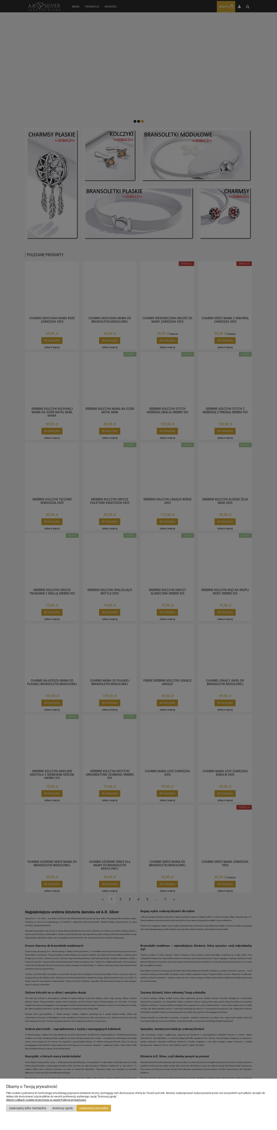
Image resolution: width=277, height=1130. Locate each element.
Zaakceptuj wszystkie (93, 1108)
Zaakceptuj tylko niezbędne (27, 1108)
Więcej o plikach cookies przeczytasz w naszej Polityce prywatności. (46, 1099)
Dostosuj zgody (62, 1108)
